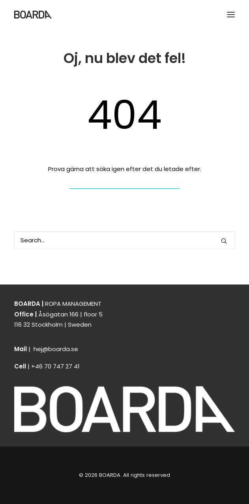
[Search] (124, 240)
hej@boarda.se (56, 349)
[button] (231, 14)
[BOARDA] (33, 15)
